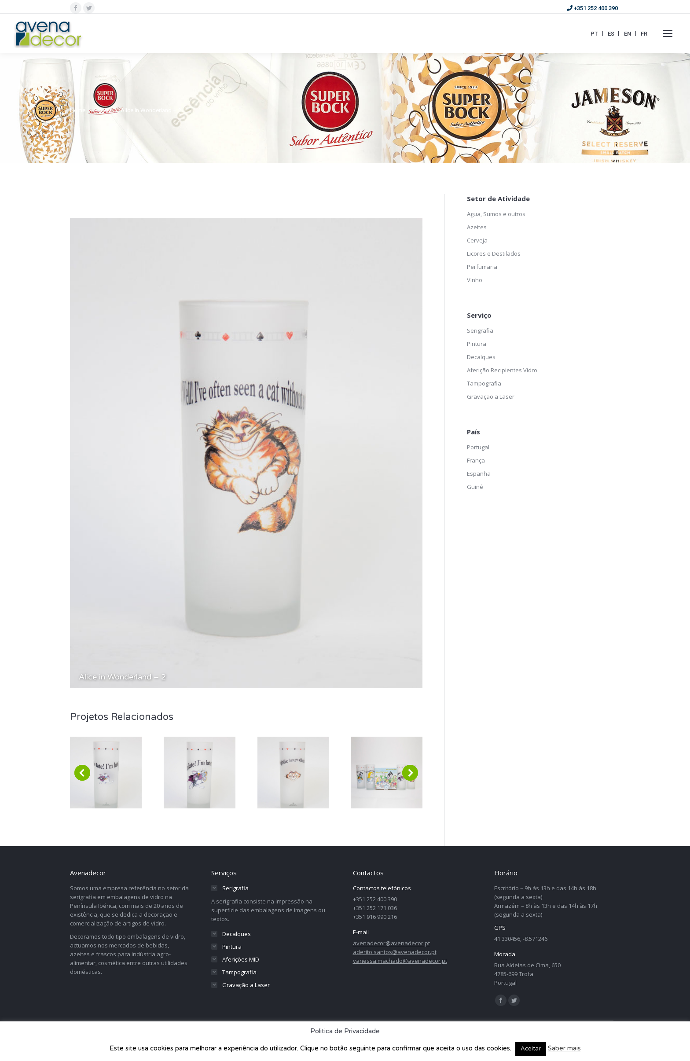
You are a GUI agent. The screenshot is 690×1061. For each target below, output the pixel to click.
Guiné (475, 487)
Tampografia (484, 383)
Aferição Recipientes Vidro (502, 370)
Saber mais (564, 1048)
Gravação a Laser (490, 396)
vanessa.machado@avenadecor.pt (400, 961)
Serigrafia (480, 330)
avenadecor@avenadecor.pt (391, 943)
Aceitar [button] (531, 1048)
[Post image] (106, 772)
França (476, 460)
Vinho (474, 280)
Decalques (481, 357)
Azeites (477, 227)
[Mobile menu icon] (667, 33)
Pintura (476, 344)
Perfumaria (482, 267)
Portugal (478, 447)
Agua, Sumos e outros (496, 214)
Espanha (479, 473)
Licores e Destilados (494, 253)
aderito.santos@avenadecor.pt (395, 952)
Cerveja (477, 240)
